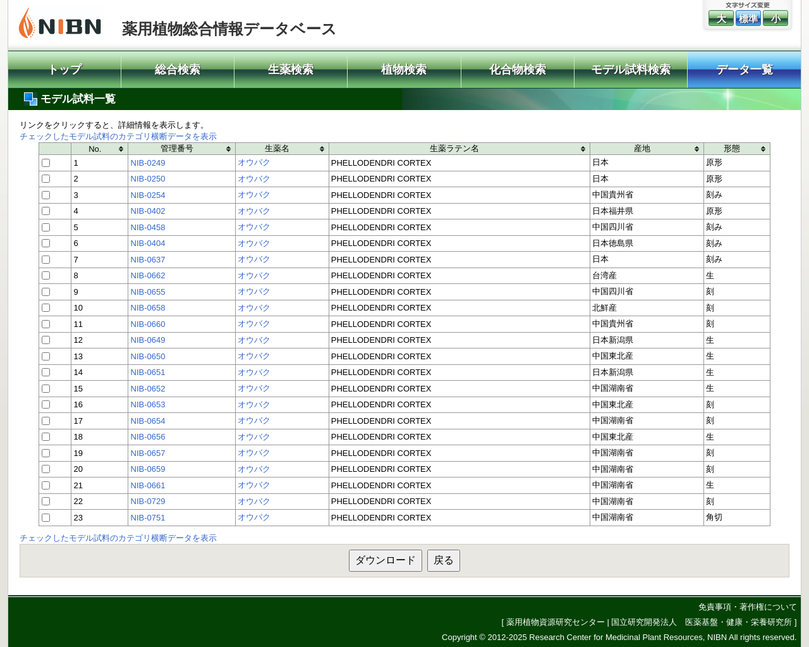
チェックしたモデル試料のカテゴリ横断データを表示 (118, 136)
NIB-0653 (148, 404)
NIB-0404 (148, 243)
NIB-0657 (148, 453)
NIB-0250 (148, 178)
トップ (64, 69)
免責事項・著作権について (747, 607)
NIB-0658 (148, 307)
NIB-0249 (148, 163)
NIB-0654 (148, 421)
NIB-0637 (148, 259)
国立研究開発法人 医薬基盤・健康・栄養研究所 (701, 622)
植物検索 (404, 69)
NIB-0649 (148, 340)
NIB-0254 (148, 195)
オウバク (254, 162)
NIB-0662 (148, 275)
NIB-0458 (148, 227)
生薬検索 (290, 69)
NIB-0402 (148, 211)
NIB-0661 (148, 485)
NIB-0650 (148, 356)
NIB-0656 (148, 436)
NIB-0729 (148, 501)
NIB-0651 (148, 372)
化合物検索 (517, 69)
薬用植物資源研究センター (555, 622)
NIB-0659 (148, 469)
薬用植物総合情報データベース (229, 28)
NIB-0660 (148, 324)
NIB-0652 (148, 388)
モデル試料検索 (631, 69)
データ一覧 (744, 69)
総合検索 (177, 69)
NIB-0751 (148, 517)
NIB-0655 (148, 292)
